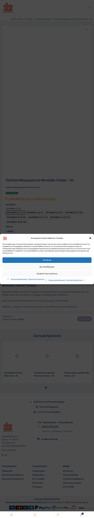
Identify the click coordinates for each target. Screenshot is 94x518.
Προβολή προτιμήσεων (47, 273)
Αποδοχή (47, 260)
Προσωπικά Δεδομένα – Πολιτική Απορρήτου (27, 279)
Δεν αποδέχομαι (47, 266)
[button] (90, 238)
